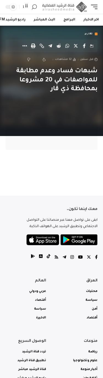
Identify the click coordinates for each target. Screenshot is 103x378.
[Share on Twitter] (76, 45)
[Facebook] (96, 258)
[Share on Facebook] (84, 45)
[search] (34, 7)
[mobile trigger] (93, 7)
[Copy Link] (42, 45)
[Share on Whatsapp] (67, 45)
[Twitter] (89, 258)
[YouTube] (80, 258)
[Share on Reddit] (59, 45)
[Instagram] (72, 258)
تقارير (89, 34)
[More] (25, 45)
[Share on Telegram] (50, 45)
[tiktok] (48, 258)
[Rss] (56, 258)
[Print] (33, 45)
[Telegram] (64, 258)
